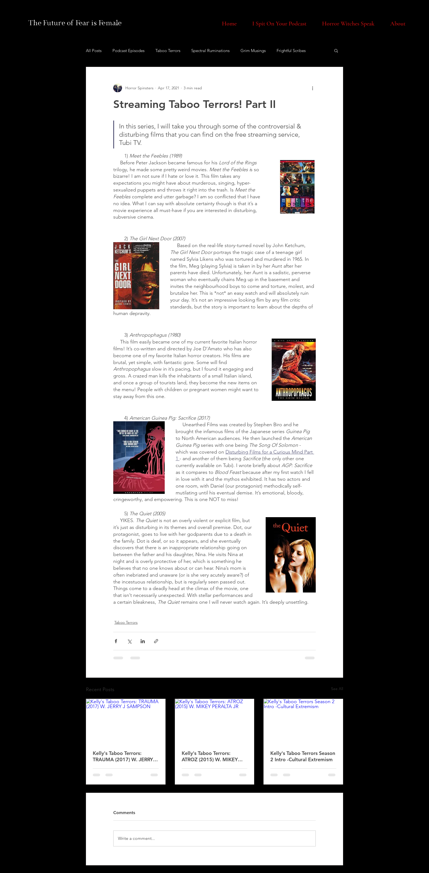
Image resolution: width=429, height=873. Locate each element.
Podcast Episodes (128, 50)
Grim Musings (253, 50)
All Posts (94, 50)
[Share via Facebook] (115, 641)
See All (337, 688)
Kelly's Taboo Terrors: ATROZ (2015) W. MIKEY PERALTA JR (210, 756)
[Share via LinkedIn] (142, 641)
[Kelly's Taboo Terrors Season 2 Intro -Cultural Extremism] (303, 721)
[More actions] (312, 88)
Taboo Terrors (167, 50)
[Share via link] (156, 641)
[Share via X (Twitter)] (129, 641)
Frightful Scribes (291, 50)
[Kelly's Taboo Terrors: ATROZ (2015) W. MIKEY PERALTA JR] (214, 721)
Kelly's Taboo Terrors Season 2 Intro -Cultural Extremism (302, 756)
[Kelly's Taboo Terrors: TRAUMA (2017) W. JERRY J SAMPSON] (125, 721)
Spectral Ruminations (210, 50)
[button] (336, 50)
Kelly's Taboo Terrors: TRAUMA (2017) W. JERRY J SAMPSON (125, 756)
